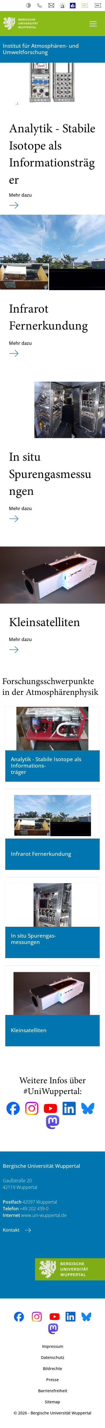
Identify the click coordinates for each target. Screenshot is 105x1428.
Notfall (62, 5)
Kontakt (12, 1230)
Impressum (52, 1346)
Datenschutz (52, 1357)
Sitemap (52, 1401)
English (99, 5)
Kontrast (29, 5)
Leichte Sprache (73, 5)
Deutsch (86, 5)
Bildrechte (52, 1368)
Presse (52, 1379)
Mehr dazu (20, 195)
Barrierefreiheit (52, 1390)
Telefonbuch (40, 5)
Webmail (51, 5)
